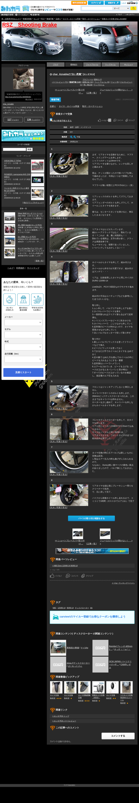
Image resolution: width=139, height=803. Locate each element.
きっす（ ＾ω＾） (122, 649)
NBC (54, 608)
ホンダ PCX (89, 74)
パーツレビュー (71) (60, 82)
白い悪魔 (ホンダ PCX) (27, 237)
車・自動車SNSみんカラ (11, 19)
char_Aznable (8, 104)
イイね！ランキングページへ (123, 583)
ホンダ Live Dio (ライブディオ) (30, 248)
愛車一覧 (39, 261)
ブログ (55, 64)
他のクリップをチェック (33, 203)
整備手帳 (50, 19)
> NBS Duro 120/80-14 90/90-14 (65, 566)
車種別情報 (27, 19)
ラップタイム (110, 64)
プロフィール (88, 80)
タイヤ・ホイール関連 (71, 19)
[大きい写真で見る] (58, 176)
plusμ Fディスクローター (78, 663)
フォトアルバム (92, 64)
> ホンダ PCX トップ (60, 716)
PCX (43, 19)
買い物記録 (88, 85)
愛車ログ (97, 80)
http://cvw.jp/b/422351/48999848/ (18, 97)
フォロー (13, 119)
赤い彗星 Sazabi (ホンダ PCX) (30, 225)
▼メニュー (128, 64)
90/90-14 (70, 608)
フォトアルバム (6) (101, 82)
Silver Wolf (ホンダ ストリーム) (30, 213)
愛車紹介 (73, 64)
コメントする (118, 736)
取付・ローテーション (91, 19)
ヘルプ (123, 3)
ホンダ (36, 19)
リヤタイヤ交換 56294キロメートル (126, 697)
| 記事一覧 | (91, 93)
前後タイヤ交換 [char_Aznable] (114, 19)
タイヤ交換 (54, 695)
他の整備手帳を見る (61, 121)
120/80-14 (62, 608)
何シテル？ (29, 99)
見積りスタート (23, 372)
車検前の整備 (73, 648)
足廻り (58, 19)
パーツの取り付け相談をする (91, 518)
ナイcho (84, 648)
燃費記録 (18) (87, 82)
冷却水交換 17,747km (12, 161)
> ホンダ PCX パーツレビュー (64, 721)
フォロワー (33, 119)
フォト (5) (115, 82)
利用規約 (20, 268)
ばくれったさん (75, 666)
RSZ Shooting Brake (29, 25)
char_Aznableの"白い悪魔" (67, 74)
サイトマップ (33, 268)
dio (91, 608)
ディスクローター (82, 608)
